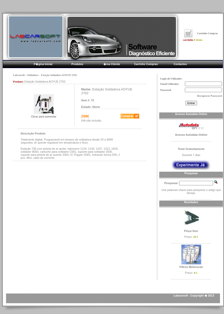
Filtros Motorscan (191, 266)
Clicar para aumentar (43, 115)
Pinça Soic (191, 230)
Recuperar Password (209, 95)
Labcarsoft (19, 75)
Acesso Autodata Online (191, 134)
